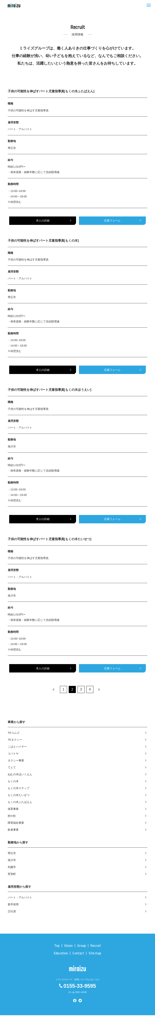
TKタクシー (15, 739)
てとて (12, 767)
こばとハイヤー (17, 746)
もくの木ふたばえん (20, 802)
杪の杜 (12, 815)
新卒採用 (13, 904)
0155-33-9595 (77, 986)
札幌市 (12, 867)
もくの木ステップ (18, 788)
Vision (68, 946)
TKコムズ (13, 732)
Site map (95, 953)
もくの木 (13, 781)
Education (61, 953)
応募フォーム (112, 220)
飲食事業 (13, 829)
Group (81, 946)
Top (57, 946)
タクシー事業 (16, 760)
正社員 (12, 911)
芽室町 (12, 874)
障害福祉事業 (16, 822)
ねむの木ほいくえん (20, 774)
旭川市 (12, 860)
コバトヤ (13, 753)
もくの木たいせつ (18, 795)
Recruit (95, 946)
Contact (78, 953)
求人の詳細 (43, 220)
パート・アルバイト (20, 897)
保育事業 (13, 809)
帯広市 (12, 853)
